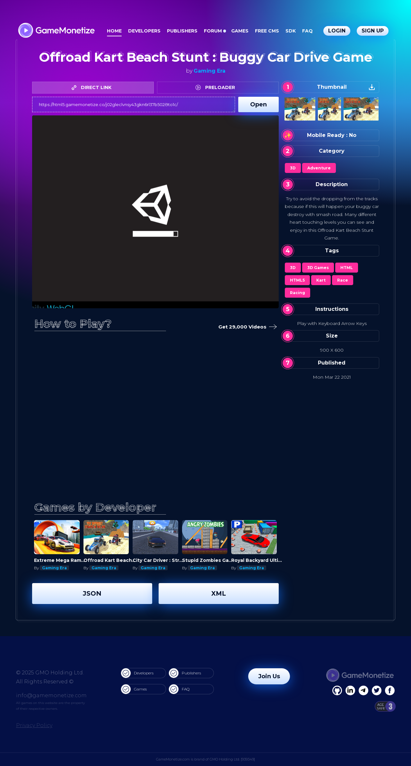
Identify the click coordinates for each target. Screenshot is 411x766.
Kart (321, 280)
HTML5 (297, 280)
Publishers (182, 31)
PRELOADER (217, 87)
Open (258, 104)
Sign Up (373, 31)
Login (336, 31)
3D (293, 168)
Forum (213, 31)
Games (240, 31)
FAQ (307, 31)
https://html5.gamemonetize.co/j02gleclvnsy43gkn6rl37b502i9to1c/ (133, 104)
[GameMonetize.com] (56, 31)
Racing (297, 292)
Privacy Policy (34, 725)
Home (114, 31)
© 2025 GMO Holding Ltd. (50, 673)
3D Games (318, 267)
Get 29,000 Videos (246, 327)
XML (218, 593)
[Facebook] (337, 690)
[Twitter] (376, 690)
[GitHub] (390, 690)
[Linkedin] (363, 690)
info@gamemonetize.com (51, 695)
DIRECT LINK (93, 87)
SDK (290, 31)
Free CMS (267, 31)
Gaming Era (209, 71)
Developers (144, 31)
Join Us (269, 676)
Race (342, 280)
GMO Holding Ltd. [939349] (232, 759)
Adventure (319, 168)
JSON (92, 593)
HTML (346, 267)
